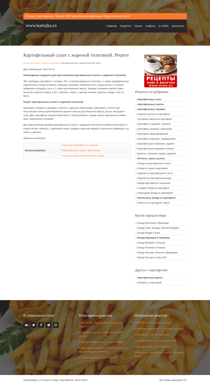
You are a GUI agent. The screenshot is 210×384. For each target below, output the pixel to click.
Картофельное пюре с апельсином (82, 155)
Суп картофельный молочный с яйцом (84, 160)
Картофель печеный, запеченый (154, 128)
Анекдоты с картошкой (149, 282)
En (183, 379)
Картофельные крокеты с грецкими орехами (160, 327)
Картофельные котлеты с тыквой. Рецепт (103, 341)
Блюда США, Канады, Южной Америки (158, 227)
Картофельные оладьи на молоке (154, 321)
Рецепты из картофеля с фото (153, 202)
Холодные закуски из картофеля (47, 68)
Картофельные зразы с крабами (153, 345)
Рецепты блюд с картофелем (59, 379)
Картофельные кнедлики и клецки (155, 148)
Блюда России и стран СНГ (152, 256)
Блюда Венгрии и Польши (151, 242)
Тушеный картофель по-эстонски (98, 356)
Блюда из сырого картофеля (152, 167)
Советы (149, 25)
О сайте (162, 25)
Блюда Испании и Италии (151, 247)
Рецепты (124, 25)
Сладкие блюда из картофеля (153, 187)
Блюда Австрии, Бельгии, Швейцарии (157, 252)
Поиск (137, 25)
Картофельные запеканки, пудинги (155, 143)
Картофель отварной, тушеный (154, 123)
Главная (110, 25)
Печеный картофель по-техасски (81, 150)
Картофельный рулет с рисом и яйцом (156, 339)
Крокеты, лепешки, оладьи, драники (156, 153)
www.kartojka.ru (42, 25)
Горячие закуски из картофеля (153, 113)
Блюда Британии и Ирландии (153, 222)
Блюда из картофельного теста (154, 162)
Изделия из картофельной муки (154, 177)
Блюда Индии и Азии (148, 232)
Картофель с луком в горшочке (152, 333)
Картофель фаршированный (152, 133)
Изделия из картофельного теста (155, 172)
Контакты (176, 25)
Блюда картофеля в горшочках (153, 182)
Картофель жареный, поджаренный (156, 138)
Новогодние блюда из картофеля (155, 192)
